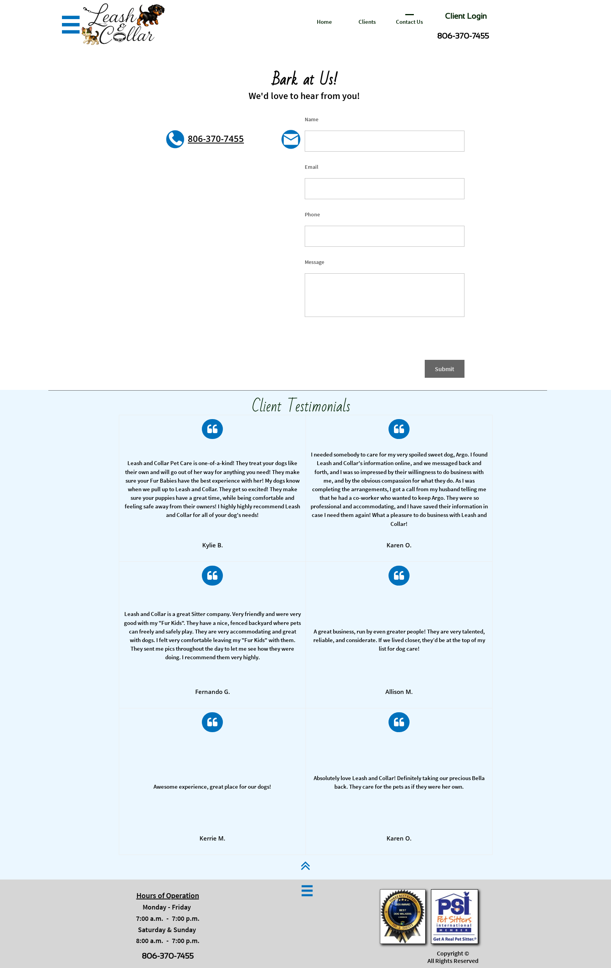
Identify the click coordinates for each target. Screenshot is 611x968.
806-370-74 (211, 138)
